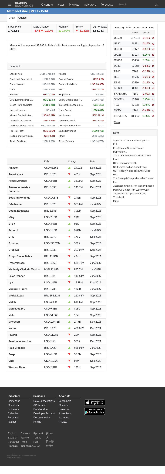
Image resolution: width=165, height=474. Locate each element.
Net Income (65, 115)
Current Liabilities (68, 84)
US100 (118, 49)
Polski (24, 441)
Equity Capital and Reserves (71, 99)
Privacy (63, 421)
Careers (63, 405)
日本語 (50, 441)
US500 (118, 38)
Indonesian (27, 446)
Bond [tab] (151, 27)
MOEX (117, 110)
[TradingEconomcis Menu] (10, 4)
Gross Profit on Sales (21, 104)
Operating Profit (67, 120)
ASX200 (118, 88)
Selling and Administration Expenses (22, 136)
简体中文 (50, 435)
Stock (62, 136)
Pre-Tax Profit (17, 130)
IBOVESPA (120, 116)
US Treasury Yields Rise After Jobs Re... (131, 172)
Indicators (13, 409)
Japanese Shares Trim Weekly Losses (133, 185)
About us (64, 417)
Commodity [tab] (119, 27)
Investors (64, 409)
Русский (38, 433)
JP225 (117, 54)
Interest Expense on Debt (71, 104)
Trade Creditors (18, 141)
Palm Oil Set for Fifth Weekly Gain (131, 189)
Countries (13, 405)
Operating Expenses (20, 120)
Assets (62, 73)
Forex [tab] (136, 27)
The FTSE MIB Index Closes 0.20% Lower (132, 157)
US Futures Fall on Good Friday (130, 167)
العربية (36, 446)
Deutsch (25, 433)
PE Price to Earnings (70, 125)
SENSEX (119, 99)
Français (13, 446)
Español (12, 437)
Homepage (14, 401)
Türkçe (37, 437)
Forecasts (13, 417)
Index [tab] (128, 27)
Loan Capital (65, 110)
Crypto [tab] (144, 27)
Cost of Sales (66, 79)
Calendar (13, 413)
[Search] (134, 5)
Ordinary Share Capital (22, 125)
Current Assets (17, 84)
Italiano (25, 437)
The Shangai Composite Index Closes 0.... (133, 180)
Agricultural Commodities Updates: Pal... (131, 142)
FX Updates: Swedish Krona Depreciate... (128, 150)
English (12, 433)
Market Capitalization (21, 115)
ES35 (117, 82)
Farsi (36, 441)
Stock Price (16, 73)
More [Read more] (117, 122)
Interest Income (18, 110)
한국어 (50, 445)
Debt (12, 89)
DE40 (117, 65)
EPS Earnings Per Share (22, 99)
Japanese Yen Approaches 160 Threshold (129, 195)
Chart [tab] (12, 17)
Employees (64, 94)
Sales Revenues (67, 130)
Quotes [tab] (22, 17)
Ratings (12, 421)
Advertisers (65, 413)
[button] (156, 5)
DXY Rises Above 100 (125, 163)
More (116, 201)
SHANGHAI (120, 93)
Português (14, 441)
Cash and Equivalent (21, 79)
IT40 (116, 77)
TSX (116, 104)
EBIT (61, 89)
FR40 (117, 71)
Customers (65, 401)
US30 (117, 43)
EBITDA (14, 94)
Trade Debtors (66, 141)
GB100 (118, 60)
